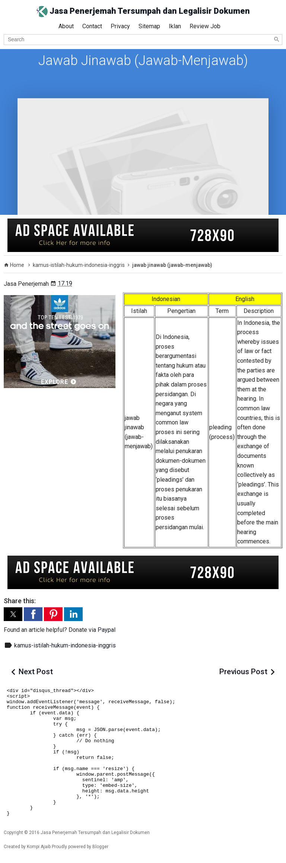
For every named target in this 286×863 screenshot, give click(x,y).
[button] (13, 614)
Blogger (100, 846)
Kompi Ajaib (39, 846)
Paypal (106, 629)
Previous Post (243, 671)
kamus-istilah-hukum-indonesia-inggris (65, 645)
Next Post (36, 671)
